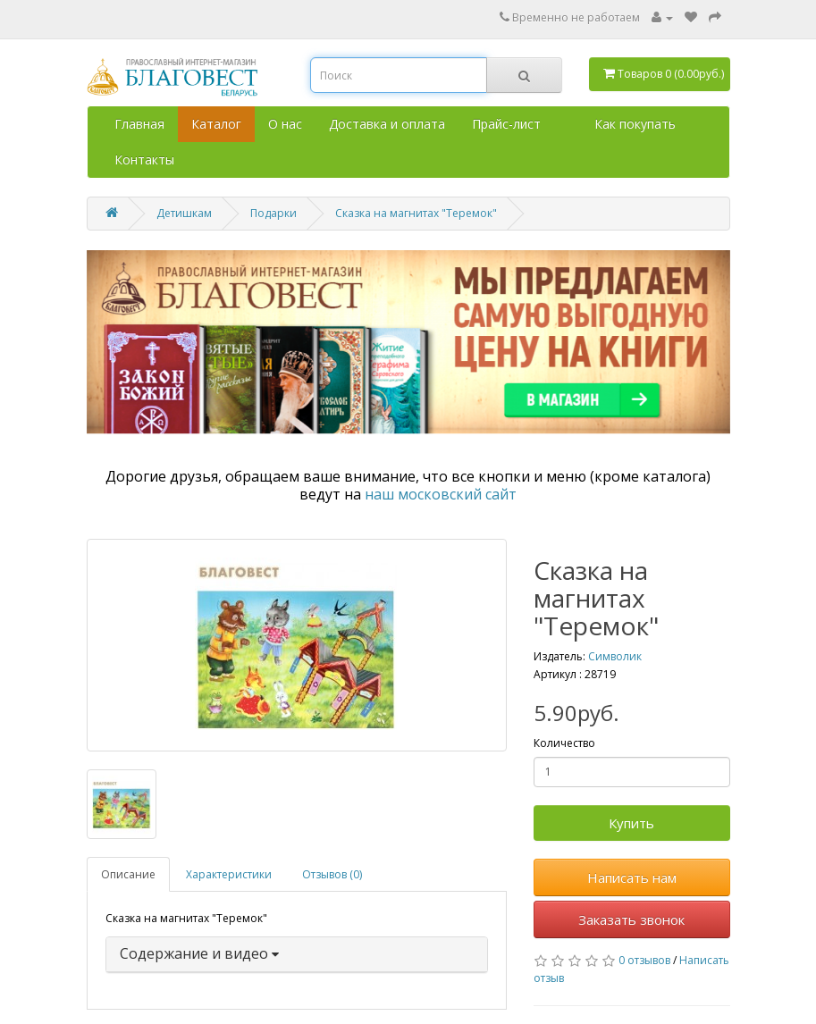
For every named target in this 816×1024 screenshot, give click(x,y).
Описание (128, 874)
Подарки (273, 213)
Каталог (216, 123)
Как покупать (635, 123)
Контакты (144, 159)
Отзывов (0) (332, 874)
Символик (615, 656)
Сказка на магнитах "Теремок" (416, 213)
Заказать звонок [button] (631, 919)
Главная (139, 123)
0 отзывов (644, 960)
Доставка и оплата (387, 123)
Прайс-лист (506, 123)
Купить (631, 823)
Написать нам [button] (632, 877)
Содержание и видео (199, 953)
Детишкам (184, 213)
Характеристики (229, 874)
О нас (285, 123)
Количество (564, 743)
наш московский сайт (441, 494)
